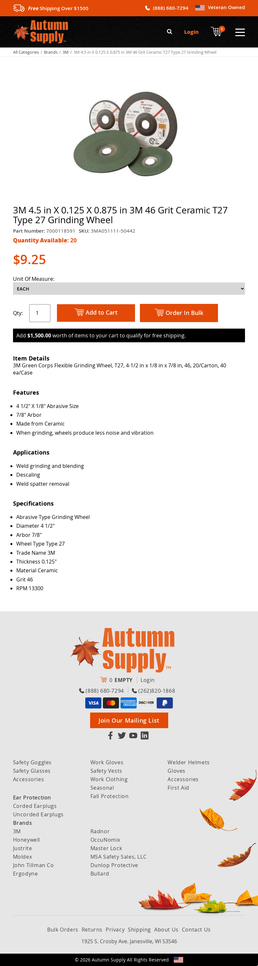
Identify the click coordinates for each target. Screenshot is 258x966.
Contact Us (196, 929)
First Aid (178, 787)
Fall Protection (109, 796)
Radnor (100, 831)
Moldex (22, 856)
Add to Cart (96, 312)
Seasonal (102, 787)
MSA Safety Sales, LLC (118, 856)
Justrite (22, 848)
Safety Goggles (32, 762)
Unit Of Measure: (33, 278)
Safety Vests (106, 770)
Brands (51, 52)
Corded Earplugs (35, 806)
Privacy (115, 929)
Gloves (176, 770)
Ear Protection (32, 797)
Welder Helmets (189, 762)
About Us (166, 929)
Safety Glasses (32, 770)
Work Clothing (109, 779)
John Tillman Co (33, 865)
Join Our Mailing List (129, 720)
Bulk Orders (62, 929)
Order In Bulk (179, 313)
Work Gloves (107, 762)
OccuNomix (105, 839)
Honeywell (26, 839)
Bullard (99, 873)
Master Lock (106, 848)
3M (65, 52)
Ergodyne (25, 873)
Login (191, 31)
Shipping (139, 929)
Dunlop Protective (114, 865)
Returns (92, 929)
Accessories (28, 779)
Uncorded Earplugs (38, 814)
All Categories (26, 52)
